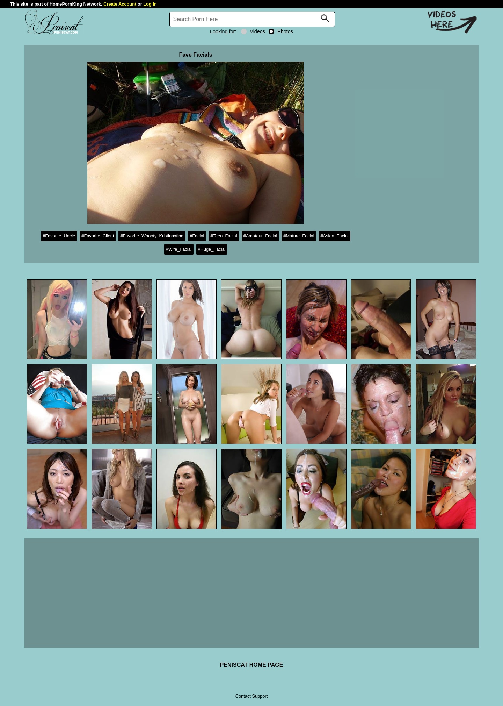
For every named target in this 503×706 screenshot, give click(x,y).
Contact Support (251, 696)
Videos (253, 31)
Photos (281, 31)
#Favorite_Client (97, 235)
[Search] (252, 19)
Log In (149, 4)
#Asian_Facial (334, 235)
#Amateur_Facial (260, 235)
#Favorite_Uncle (59, 235)
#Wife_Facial (179, 249)
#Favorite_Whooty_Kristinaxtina (151, 235)
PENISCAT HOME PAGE (251, 665)
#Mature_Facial (298, 235)
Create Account (119, 4)
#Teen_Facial (223, 235)
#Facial (197, 235)
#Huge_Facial (212, 249)
